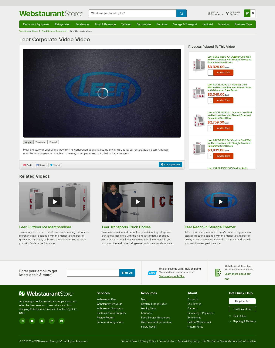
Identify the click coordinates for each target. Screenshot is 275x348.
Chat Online (237, 316)
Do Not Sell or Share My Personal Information (229, 341)
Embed (53, 142)
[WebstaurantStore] (50, 294)
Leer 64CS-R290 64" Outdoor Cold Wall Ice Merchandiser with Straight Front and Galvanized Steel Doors (229, 143)
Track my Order (242, 308)
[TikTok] (52, 321)
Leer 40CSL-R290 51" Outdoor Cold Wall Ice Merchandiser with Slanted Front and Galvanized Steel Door (230, 115)
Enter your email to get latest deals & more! (38, 273)
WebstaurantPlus (106, 299)
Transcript (41, 142)
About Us (193, 299)
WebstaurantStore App (110, 308)
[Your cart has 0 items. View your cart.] (250, 13)
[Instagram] (22, 321)
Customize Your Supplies (111, 313)
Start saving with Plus (172, 276)
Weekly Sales (148, 308)
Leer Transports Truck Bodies (126, 227)
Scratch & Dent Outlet (154, 304)
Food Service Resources (155, 317)
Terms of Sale (129, 341)
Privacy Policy (148, 341)
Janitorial (207, 24)
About (28, 142)
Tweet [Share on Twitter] (55, 165)
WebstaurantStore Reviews (156, 322)
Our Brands (194, 304)
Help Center (242, 301)
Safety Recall (148, 326)
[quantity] (211, 73)
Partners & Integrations (110, 322)
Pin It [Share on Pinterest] (27, 165)
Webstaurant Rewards (109, 304)
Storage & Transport (185, 24)
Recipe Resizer (105, 317)
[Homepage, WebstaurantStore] (51, 13)
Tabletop (126, 24)
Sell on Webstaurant (199, 322)
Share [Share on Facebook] (40, 165)
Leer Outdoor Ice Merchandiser (45, 227)
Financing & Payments (201, 313)
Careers (192, 308)
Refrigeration (62, 24)
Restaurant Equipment (36, 24)
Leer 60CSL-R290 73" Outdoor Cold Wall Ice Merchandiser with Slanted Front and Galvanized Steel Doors (229, 87)
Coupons (146, 313)
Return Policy (195, 326)
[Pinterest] (62, 321)
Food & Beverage (105, 24)
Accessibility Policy (189, 341)
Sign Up (127, 272)
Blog (143, 299)
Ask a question (170, 164)
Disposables (144, 24)
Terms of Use (167, 341)
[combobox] (132, 13)
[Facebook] (42, 321)
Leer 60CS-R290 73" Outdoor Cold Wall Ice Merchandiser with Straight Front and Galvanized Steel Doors (229, 59)
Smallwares (83, 24)
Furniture (162, 24)
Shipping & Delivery (242, 321)
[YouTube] (32, 321)
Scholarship (194, 317)
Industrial (223, 24)
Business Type (243, 24)
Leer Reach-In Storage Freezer (210, 227)
